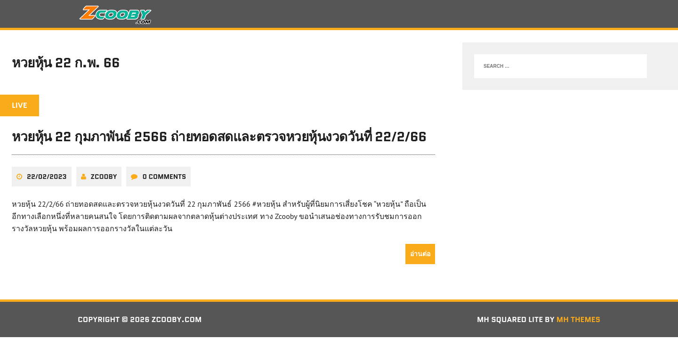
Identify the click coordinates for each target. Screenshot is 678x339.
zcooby (104, 176)
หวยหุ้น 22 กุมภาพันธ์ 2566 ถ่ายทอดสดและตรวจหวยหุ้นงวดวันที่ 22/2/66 (219, 136)
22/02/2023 (47, 176)
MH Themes (578, 319)
